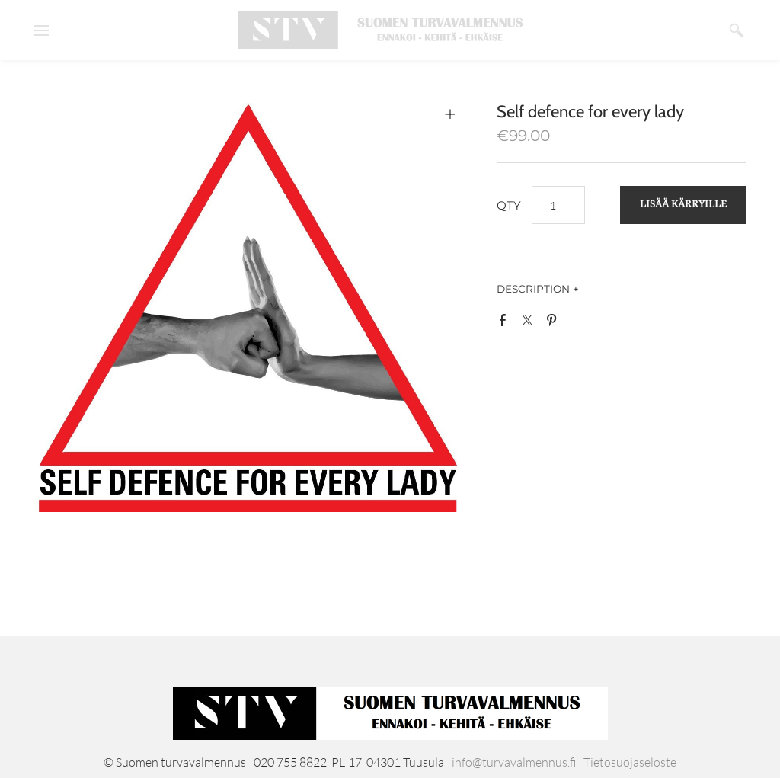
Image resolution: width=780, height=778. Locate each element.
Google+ (579, 326)
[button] (683, 205)
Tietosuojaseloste (629, 762)
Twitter (530, 323)
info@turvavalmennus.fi (514, 762)
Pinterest (554, 323)
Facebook (506, 323)
